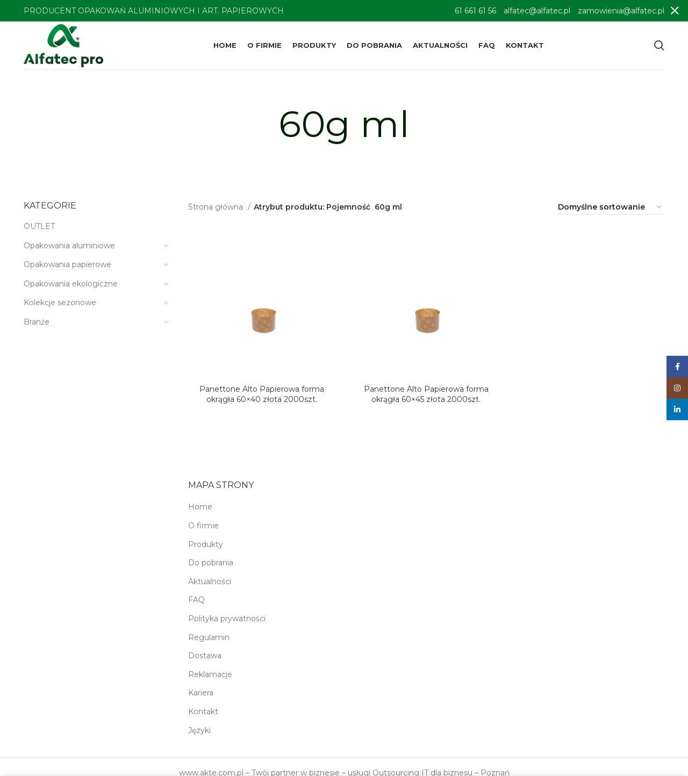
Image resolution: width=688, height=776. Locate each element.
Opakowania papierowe (67, 264)
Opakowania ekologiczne (71, 284)
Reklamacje (210, 674)
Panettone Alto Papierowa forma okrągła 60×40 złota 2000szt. (261, 394)
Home (200, 507)
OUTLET (39, 226)
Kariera (200, 693)
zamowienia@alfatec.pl (621, 11)
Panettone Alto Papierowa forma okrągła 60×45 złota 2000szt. (426, 394)
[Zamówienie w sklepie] (610, 207)
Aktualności (209, 581)
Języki (199, 730)
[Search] (659, 45)
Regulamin (209, 637)
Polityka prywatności (227, 618)
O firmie (203, 525)
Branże (36, 322)
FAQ (196, 600)
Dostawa (204, 655)
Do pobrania (210, 562)
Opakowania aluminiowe (69, 245)
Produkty (205, 544)
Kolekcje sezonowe (60, 302)
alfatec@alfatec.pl (537, 11)
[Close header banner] (674, 10)
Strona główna (216, 207)
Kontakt (203, 711)
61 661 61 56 (475, 11)
